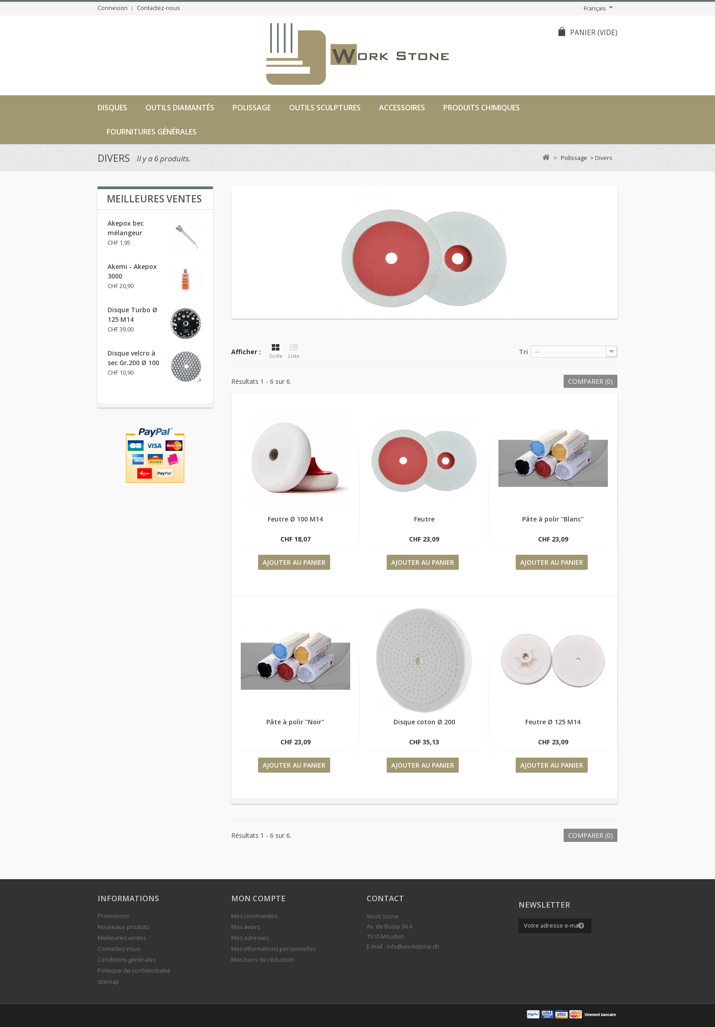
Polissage (252, 108)
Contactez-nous (158, 8)
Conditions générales (126, 960)
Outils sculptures (325, 108)
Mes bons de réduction (262, 960)
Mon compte (258, 898)
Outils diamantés (179, 108)
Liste (294, 351)
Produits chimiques (481, 108)
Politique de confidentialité (134, 971)
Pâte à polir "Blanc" (553, 519)
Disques (112, 108)
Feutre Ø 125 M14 (552, 721)
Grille (276, 351)
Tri (523, 351)
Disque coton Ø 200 (424, 721)
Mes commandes (254, 916)
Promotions (113, 916)
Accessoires (402, 108)
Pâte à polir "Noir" (295, 721)
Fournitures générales (152, 132)
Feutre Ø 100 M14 (295, 519)
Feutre (424, 519)
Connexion (113, 8)
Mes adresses (250, 938)
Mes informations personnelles (273, 949)
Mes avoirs (245, 927)
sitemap (108, 982)
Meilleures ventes (154, 198)
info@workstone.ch (413, 946)
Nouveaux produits (124, 927)
